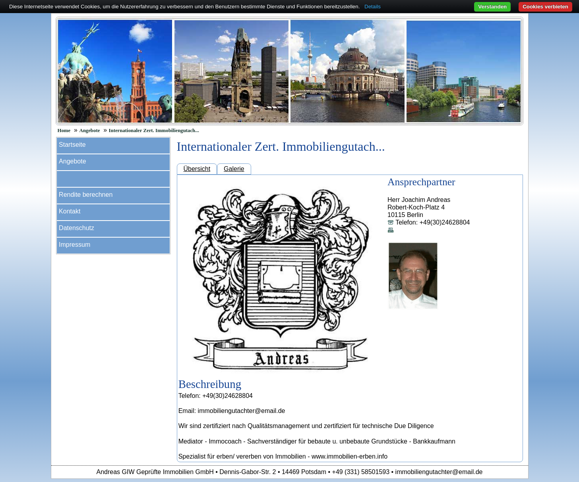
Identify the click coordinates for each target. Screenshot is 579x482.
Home (64, 130)
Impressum (74, 244)
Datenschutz (76, 228)
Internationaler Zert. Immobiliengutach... (154, 130)
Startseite (72, 144)
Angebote (89, 130)
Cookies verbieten (545, 7)
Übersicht (197, 168)
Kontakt (69, 211)
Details (372, 7)
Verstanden (492, 7)
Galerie (234, 168)
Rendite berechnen (85, 194)
